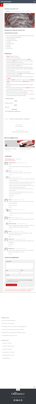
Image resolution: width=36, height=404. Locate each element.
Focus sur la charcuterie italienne (8, 320)
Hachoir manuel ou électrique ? (8, 323)
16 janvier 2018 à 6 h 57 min (17, 217)
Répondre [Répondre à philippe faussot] (10, 246)
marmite (27, 87)
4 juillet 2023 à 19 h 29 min (20, 248)
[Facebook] (14, 400)
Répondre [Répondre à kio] (11, 197)
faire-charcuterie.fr (6, 1)
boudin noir (12, 118)
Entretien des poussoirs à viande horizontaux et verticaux (13, 332)
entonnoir (13, 79)
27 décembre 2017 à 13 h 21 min (19, 209)
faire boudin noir (26, 118)
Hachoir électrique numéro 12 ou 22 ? (9, 335)
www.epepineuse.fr (6, 358)
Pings (18, 159)
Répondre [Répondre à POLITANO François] (10, 168)
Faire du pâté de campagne (25, 148)
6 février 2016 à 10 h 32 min (22, 162)
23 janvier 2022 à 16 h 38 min (18, 231)
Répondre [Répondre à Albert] (11, 174)
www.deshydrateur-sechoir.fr (8, 355)
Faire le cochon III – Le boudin (10, 148)
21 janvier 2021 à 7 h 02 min (17, 177)
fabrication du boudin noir (19, 118)
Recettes (7, 4)
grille (14, 61)
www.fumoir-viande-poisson (8, 346)
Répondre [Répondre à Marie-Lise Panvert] (11, 228)
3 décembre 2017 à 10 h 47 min (19, 199)
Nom (7, 270)
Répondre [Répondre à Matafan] (10, 236)
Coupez (8, 56)
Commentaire (9, 261)
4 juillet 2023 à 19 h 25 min (20, 239)
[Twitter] (19, 400)
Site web (7, 275)
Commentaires (10, 159)
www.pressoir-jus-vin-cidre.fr (8, 352)
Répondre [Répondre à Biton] (10, 221)
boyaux (9, 78)
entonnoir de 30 (25, 81)
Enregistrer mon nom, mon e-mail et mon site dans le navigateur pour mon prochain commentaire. (19, 280)
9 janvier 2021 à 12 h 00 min (18, 171)
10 (33, 4)
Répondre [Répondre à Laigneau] (10, 207)
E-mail (21, 270)
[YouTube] (17, 400)
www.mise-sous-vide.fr (7, 349)
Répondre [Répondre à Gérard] (11, 215)
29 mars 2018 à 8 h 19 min (22, 223)
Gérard (7, 11)
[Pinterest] (21, 400)
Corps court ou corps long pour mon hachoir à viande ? (13, 329)
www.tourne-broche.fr (7, 343)
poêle (21, 73)
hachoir (29, 59)
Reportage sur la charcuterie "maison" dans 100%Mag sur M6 (14, 326)
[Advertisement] (18, 302)
